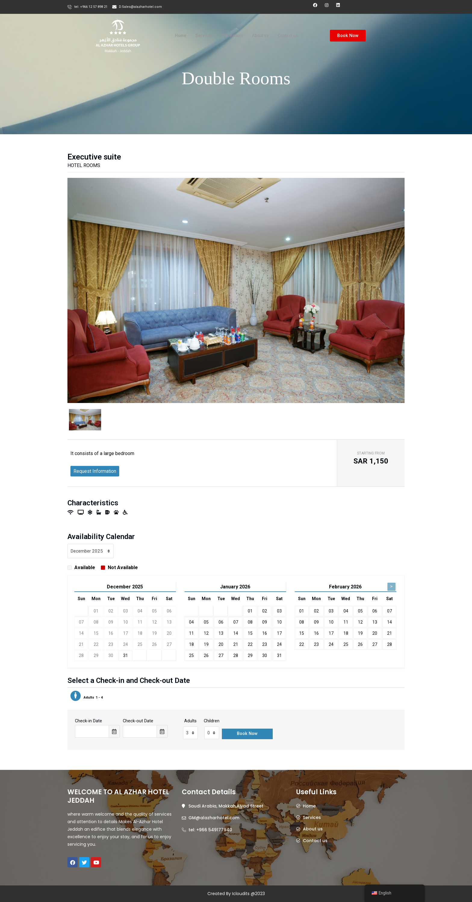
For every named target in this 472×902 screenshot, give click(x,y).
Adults (190, 727)
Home (176, 36)
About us (261, 36)
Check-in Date (88, 727)
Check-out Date (138, 727)
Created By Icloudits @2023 (236, 894)
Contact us (291, 36)
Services (200, 36)
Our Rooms (231, 36)
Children (211, 727)
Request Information (94, 476)
